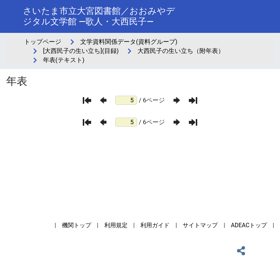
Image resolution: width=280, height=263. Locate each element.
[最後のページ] (193, 100)
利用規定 (116, 225)
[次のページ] (177, 100)
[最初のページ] (87, 100)
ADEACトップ (249, 225)
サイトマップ (200, 225)
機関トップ (76, 225)
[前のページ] (103, 100)
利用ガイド (155, 225)
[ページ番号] (126, 100)
